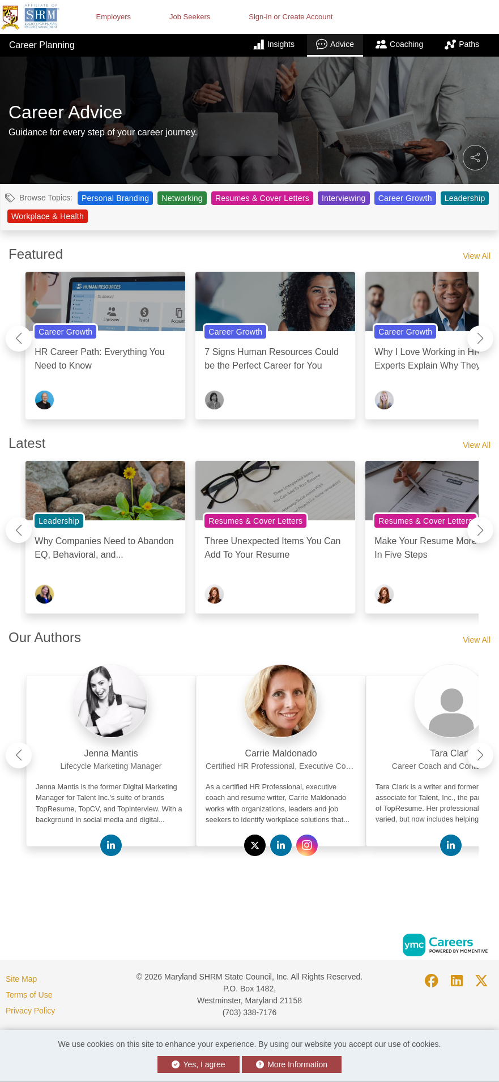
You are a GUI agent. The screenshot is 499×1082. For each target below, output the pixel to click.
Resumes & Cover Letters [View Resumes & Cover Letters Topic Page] (262, 198)
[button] (475, 157)
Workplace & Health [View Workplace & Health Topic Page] (47, 216)
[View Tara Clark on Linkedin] (451, 845)
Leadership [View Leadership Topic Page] (465, 198)
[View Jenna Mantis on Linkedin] (111, 845)
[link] (111, 750)
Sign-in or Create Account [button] (290, 16)
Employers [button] (113, 16)
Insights (274, 44)
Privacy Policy (30, 1010)
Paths (462, 44)
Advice (335, 44)
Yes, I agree (198, 1064)
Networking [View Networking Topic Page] (182, 198)
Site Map (21, 978)
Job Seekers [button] (189, 16)
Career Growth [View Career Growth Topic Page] (405, 198)
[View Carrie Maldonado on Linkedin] (281, 845)
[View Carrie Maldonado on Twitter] (255, 845)
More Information (292, 1064)
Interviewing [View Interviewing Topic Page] (344, 198)
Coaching (399, 44)
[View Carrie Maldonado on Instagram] (307, 845)
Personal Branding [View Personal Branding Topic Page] (115, 198)
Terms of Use (29, 994)
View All (477, 255)
